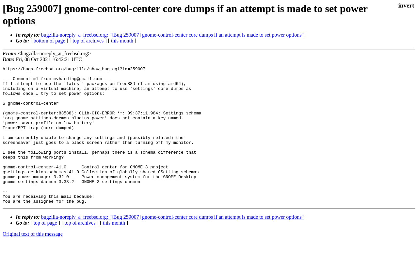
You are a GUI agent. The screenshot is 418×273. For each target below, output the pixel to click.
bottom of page (49, 40)
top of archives (88, 40)
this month (122, 40)
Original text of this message (33, 261)
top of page (45, 250)
